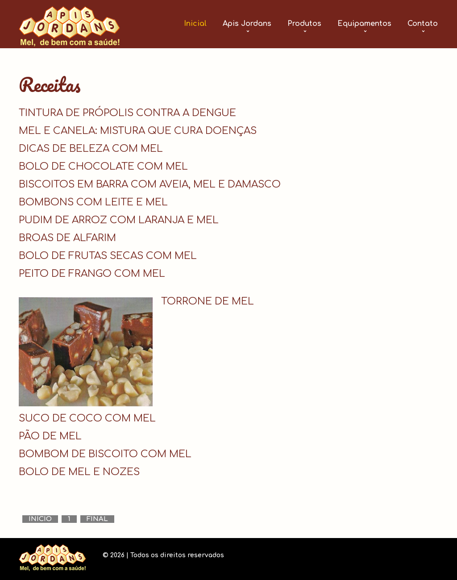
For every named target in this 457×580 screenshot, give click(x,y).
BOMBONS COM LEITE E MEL (93, 202)
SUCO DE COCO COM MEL (87, 418)
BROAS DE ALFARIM (67, 238)
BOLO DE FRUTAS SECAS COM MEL (108, 255)
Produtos (304, 24)
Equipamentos (364, 24)
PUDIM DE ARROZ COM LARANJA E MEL (119, 220)
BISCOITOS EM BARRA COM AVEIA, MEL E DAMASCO (150, 184)
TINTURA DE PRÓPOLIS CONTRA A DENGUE (127, 113)
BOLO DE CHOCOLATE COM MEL (103, 166)
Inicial (195, 24)
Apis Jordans (247, 24)
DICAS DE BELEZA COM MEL (91, 148)
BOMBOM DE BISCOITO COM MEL (105, 454)
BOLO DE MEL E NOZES (79, 472)
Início (40, 519)
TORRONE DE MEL (207, 301)
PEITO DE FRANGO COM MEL (92, 273)
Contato (422, 24)
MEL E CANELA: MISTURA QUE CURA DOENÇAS (138, 130)
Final (97, 519)
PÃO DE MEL (50, 436)
